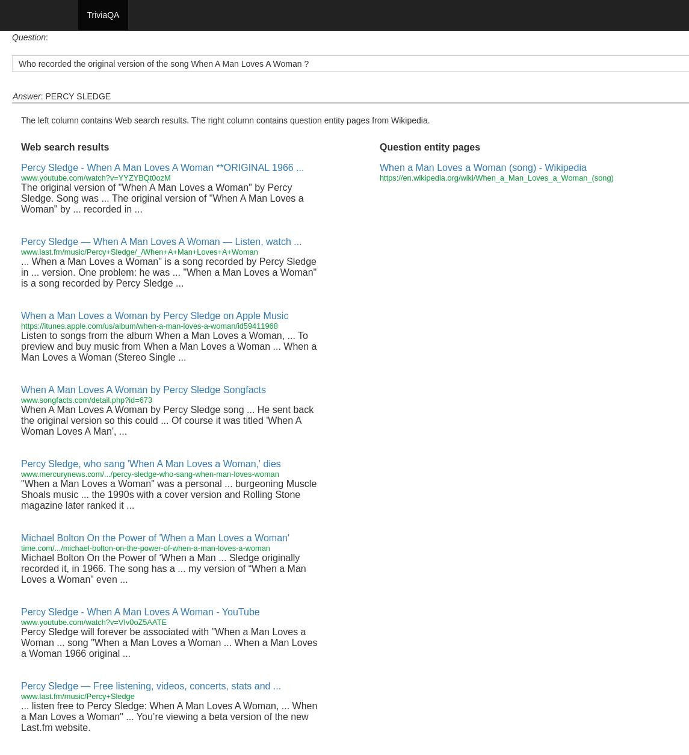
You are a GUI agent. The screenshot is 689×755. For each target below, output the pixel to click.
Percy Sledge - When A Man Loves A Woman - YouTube (140, 612)
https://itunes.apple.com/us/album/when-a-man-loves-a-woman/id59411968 (149, 326)
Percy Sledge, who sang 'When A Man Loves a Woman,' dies (151, 464)
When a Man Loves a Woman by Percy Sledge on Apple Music (154, 316)
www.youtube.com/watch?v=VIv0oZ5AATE (94, 622)
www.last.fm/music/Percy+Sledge (78, 696)
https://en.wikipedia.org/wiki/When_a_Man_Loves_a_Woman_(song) (497, 177)
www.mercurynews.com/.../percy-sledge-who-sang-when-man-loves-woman (150, 474)
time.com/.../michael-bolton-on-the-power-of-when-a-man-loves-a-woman (145, 548)
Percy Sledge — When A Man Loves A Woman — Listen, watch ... (161, 242)
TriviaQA (103, 15)
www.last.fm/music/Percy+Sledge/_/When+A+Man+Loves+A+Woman (139, 251)
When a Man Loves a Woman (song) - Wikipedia (483, 168)
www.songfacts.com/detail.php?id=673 (86, 400)
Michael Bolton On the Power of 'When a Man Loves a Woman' (155, 538)
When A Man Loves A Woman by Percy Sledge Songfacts (143, 390)
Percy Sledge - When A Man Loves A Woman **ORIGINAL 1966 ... (162, 168)
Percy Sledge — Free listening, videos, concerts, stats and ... (151, 686)
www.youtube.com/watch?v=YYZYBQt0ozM (96, 177)
